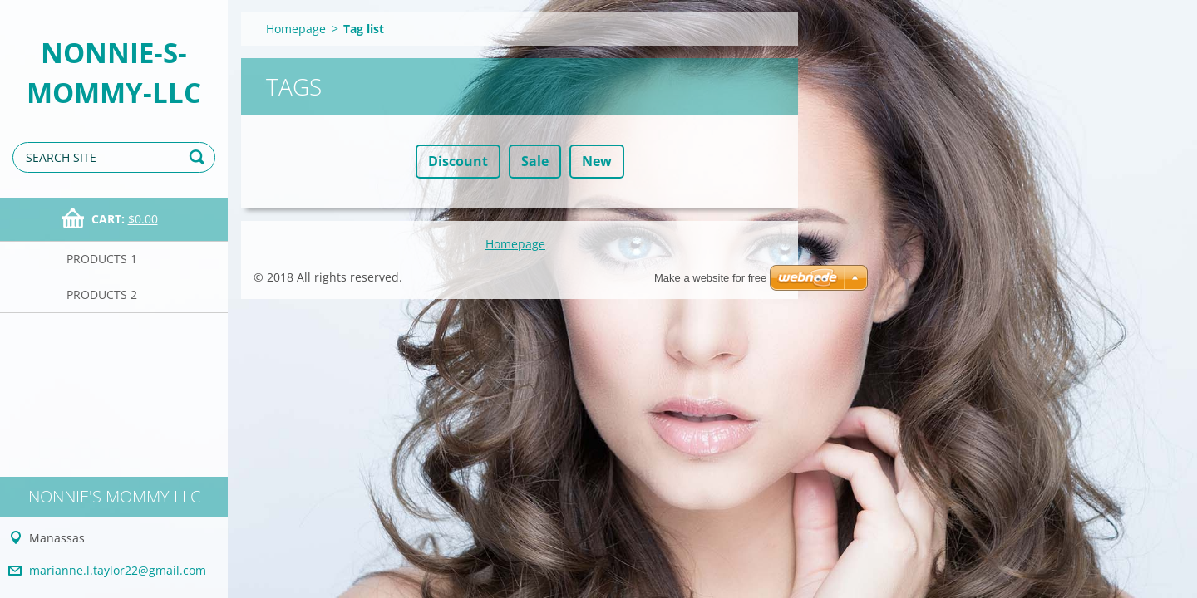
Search (199, 157)
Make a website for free (710, 278)
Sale (535, 161)
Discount (458, 161)
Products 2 (101, 294)
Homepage (296, 29)
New (597, 161)
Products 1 (101, 259)
